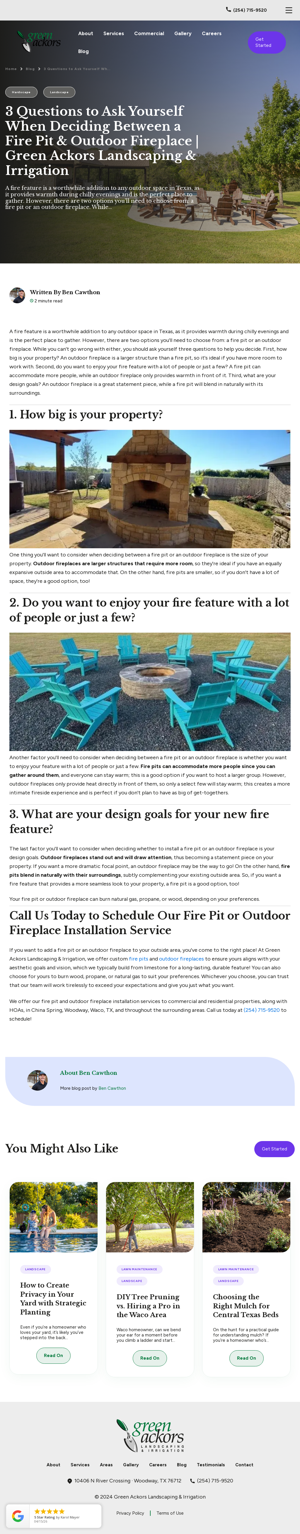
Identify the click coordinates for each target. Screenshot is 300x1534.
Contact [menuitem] (244, 1464)
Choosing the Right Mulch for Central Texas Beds (246, 1306)
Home (11, 69)
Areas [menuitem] (106, 1464)
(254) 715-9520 (262, 1010)
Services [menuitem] (113, 33)
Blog (30, 69)
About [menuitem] (85, 33)
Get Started (263, 42)
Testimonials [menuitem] (211, 1464)
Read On (53, 1355)
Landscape (59, 92)
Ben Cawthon (112, 1088)
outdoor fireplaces (181, 959)
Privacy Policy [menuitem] (130, 1513)
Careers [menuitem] (211, 33)
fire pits (138, 959)
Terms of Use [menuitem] (170, 1513)
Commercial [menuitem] (149, 33)
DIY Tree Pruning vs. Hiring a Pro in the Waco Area (148, 1306)
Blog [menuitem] (83, 51)
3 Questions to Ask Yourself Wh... (77, 69)
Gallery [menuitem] (183, 33)
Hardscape (21, 92)
